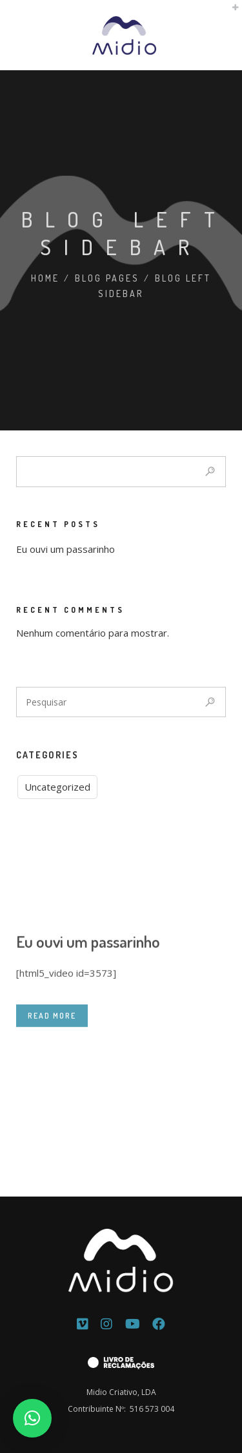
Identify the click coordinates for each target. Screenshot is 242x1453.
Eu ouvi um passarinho (65, 549)
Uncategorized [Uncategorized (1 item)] (57, 786)
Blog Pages (107, 278)
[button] (32, 1418)
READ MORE (52, 1068)
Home (45, 278)
